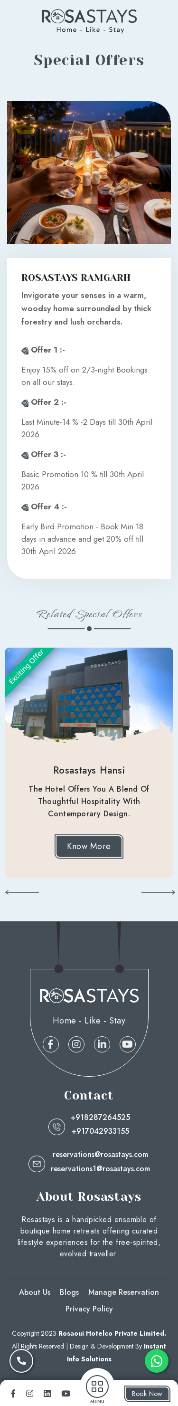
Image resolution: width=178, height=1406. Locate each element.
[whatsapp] (157, 1361)
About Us (34, 1292)
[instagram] (29, 1393)
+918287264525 (100, 1117)
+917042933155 (100, 1131)
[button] (22, 892)
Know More (89, 846)
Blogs (69, 1292)
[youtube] (65, 1393)
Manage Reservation (123, 1292)
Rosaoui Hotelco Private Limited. (112, 1333)
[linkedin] (47, 1393)
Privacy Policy (89, 1308)
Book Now (147, 1393)
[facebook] (13, 1393)
